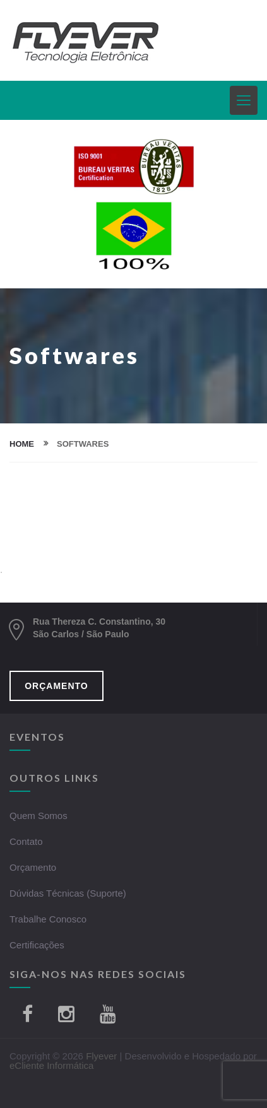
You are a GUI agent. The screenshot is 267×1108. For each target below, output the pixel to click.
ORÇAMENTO (56, 686)
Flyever (101, 1056)
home (21, 444)
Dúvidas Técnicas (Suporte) (67, 893)
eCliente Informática (51, 1065)
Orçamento (32, 867)
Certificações (36, 945)
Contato (26, 841)
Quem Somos (38, 815)
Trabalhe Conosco (47, 919)
